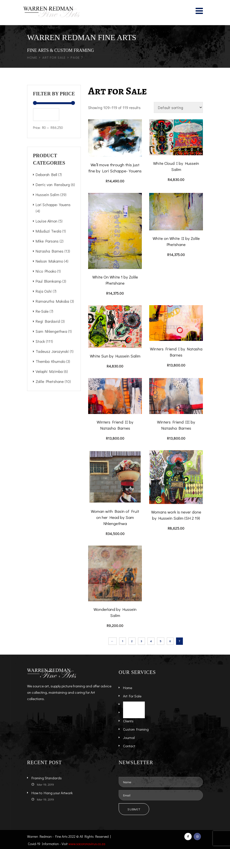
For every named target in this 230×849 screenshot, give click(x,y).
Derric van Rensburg (53, 184)
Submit (133, 809)
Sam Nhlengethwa (51, 331)
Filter (46, 114)
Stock (40, 341)
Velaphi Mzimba (49, 371)
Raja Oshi (44, 291)
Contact (129, 745)
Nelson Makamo (49, 261)
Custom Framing (136, 729)
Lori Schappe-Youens (53, 204)
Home (32, 57)
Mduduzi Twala (48, 231)
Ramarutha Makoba (52, 301)
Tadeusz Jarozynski (52, 351)
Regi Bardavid (48, 321)
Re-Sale (42, 311)
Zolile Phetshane (50, 381)
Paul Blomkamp (48, 281)
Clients (128, 720)
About (127, 712)
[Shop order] (178, 107)
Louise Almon (46, 220)
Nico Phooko (46, 271)
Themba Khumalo (50, 361)
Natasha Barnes (49, 251)
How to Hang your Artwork (52, 792)
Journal (129, 737)
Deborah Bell (46, 174)
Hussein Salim (47, 194)
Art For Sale (132, 695)
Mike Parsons (47, 241)
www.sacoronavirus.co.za (86, 843)
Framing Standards (46, 777)
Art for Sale (54, 57)
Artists (128, 704)
